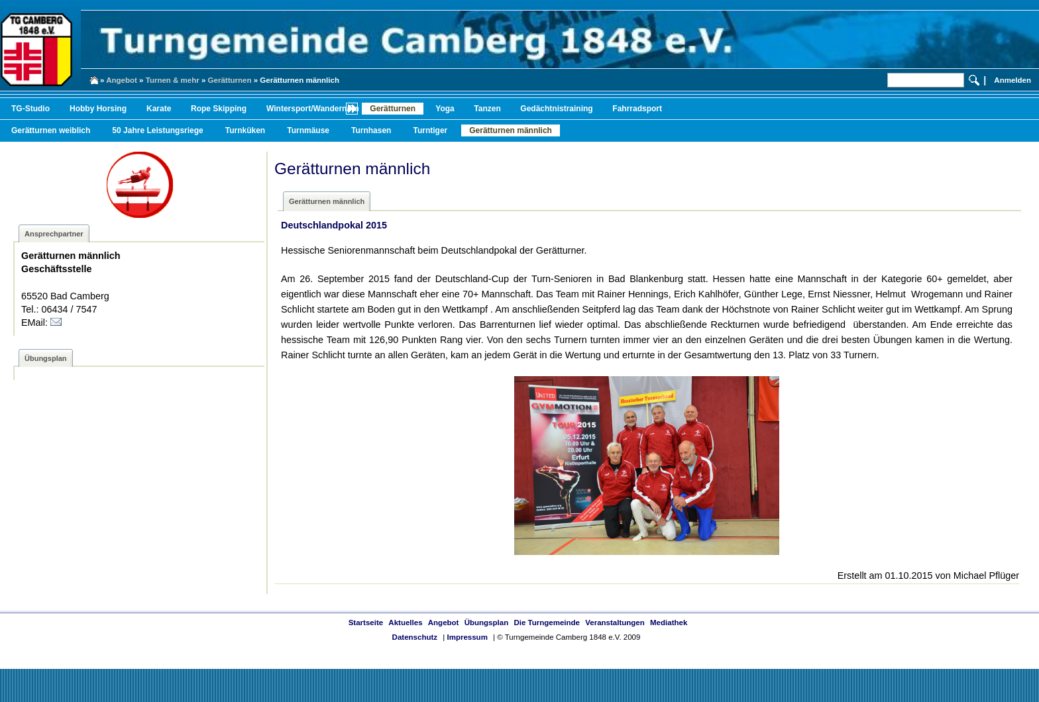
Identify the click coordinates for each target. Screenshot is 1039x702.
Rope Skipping (218, 108)
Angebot (121, 80)
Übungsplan (487, 623)
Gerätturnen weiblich (50, 130)
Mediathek (668, 623)
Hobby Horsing (98, 108)
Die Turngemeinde (547, 623)
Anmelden (1012, 80)
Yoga (444, 108)
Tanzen (487, 108)
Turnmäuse (308, 130)
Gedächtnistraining (556, 108)
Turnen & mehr (172, 80)
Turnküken (245, 130)
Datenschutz (414, 637)
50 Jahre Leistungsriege (157, 130)
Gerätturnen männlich (510, 130)
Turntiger (430, 130)
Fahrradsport (637, 108)
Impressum (467, 637)
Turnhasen (371, 130)
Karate (158, 108)
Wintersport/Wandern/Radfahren (327, 108)
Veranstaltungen (615, 623)
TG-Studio (30, 108)
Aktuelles (405, 623)
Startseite (366, 623)
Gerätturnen (230, 80)
